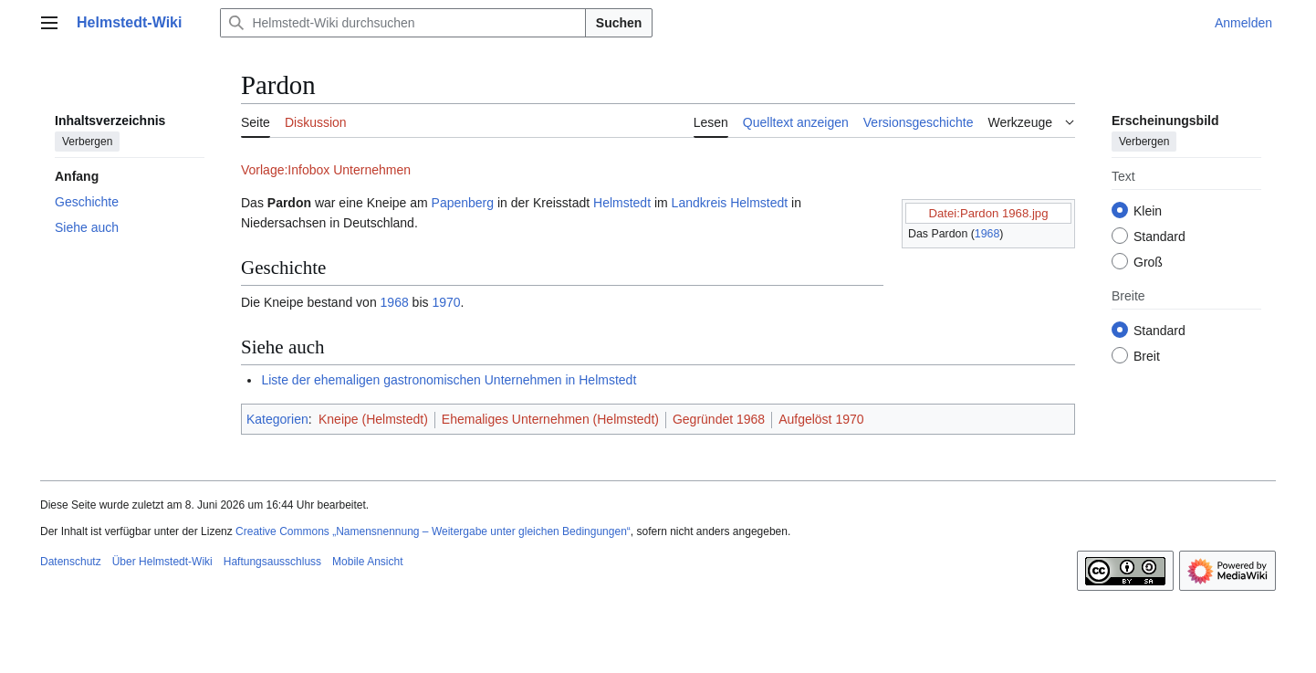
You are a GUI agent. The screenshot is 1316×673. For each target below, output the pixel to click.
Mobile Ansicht (367, 561)
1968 (987, 233)
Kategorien (277, 419)
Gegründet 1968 (719, 419)
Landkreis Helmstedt (730, 202)
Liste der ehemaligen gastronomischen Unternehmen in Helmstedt (448, 380)
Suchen (619, 23)
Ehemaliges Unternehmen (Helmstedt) (550, 419)
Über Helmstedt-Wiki (162, 561)
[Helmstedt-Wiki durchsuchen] (402, 22)
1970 (446, 302)
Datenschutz (70, 561)
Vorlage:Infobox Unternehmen (326, 170)
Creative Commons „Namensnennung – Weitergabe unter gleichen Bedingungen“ (433, 531)
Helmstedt (622, 202)
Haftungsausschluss (272, 561)
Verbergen (87, 141)
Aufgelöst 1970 (820, 419)
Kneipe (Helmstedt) (373, 419)
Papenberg (463, 202)
